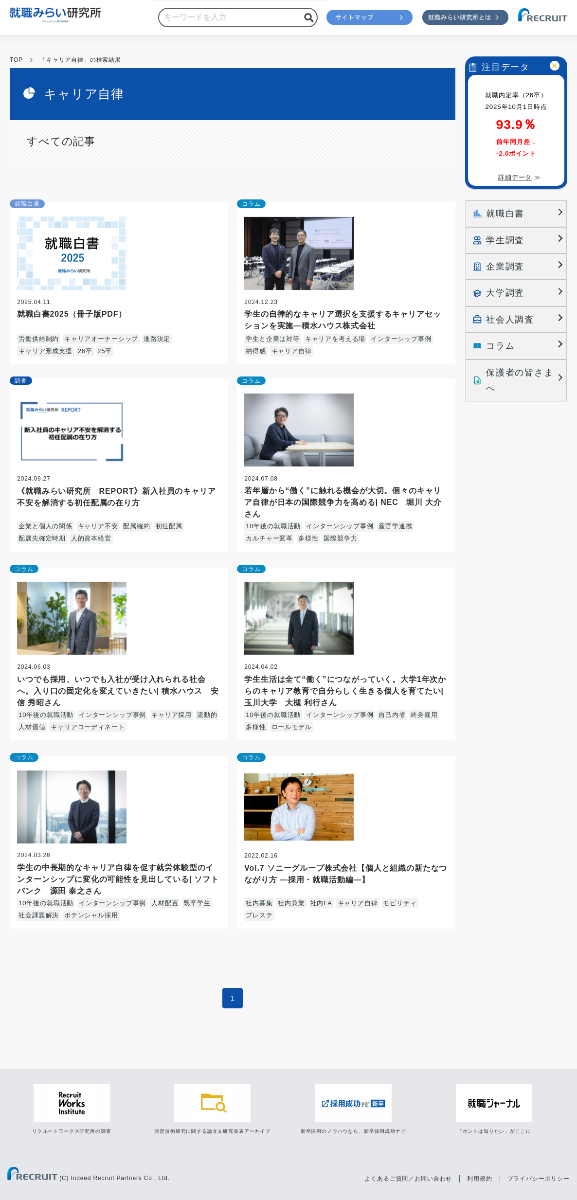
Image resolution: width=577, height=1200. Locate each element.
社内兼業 (291, 903)
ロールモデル (291, 727)
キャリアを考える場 (335, 338)
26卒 (85, 351)
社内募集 (259, 903)
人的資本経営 (91, 538)
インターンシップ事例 (339, 526)
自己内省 (392, 714)
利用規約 (479, 1178)
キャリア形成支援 (45, 351)
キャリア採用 (171, 714)
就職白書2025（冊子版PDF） (71, 314)
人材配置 (164, 903)
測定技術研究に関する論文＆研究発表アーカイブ (212, 1131)
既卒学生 (196, 903)
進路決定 (157, 338)
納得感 (256, 351)
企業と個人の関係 (45, 526)
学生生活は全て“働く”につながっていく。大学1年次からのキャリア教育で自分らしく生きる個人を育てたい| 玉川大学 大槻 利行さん (345, 691)
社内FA (321, 903)
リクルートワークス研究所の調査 (71, 1131)
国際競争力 (340, 538)
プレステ (259, 915)
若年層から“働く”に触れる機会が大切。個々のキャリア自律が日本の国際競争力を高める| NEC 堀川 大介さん (343, 502)
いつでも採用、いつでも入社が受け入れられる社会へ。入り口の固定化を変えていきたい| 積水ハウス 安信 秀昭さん (118, 691)
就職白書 (27, 203)
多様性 (308, 538)
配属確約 (136, 526)
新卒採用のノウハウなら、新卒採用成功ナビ (353, 1131)
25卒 (104, 351)
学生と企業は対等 (273, 338)
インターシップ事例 (401, 338)
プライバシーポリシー (538, 1178)
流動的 (207, 714)
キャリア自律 (291, 351)
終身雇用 (424, 714)
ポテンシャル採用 (91, 915)
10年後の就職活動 (273, 526)
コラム (251, 203)
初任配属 (169, 526)
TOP (16, 59)
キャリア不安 (98, 526)
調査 (21, 380)
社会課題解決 (38, 915)
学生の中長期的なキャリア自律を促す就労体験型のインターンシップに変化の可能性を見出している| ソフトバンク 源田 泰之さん (118, 879)
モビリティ (399, 903)
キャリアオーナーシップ (101, 338)
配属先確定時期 (42, 538)
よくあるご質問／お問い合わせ (408, 1178)
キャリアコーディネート (88, 727)
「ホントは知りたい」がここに (494, 1131)
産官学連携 (395, 526)
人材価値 (31, 727)
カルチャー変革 (269, 538)
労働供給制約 (38, 338)
